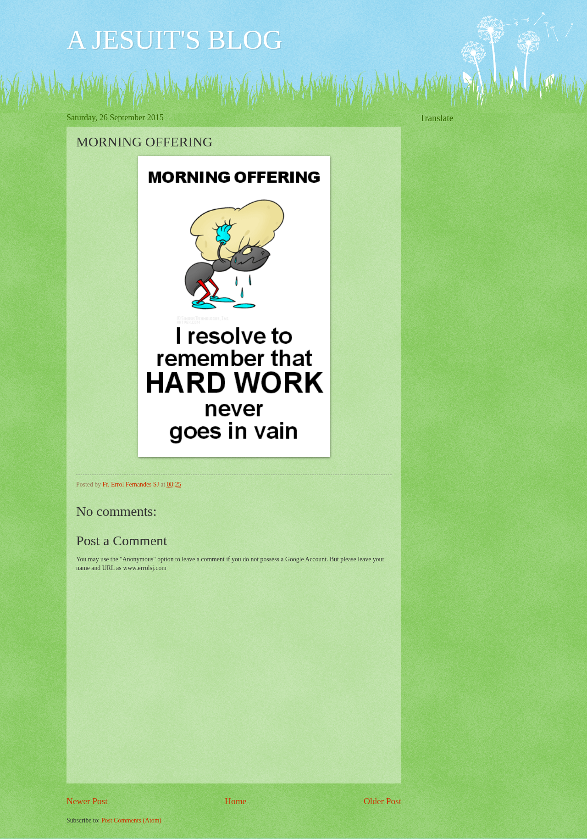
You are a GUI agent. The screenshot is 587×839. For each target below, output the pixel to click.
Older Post (382, 801)
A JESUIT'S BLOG (174, 39)
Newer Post (87, 801)
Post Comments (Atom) (131, 820)
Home (235, 801)
